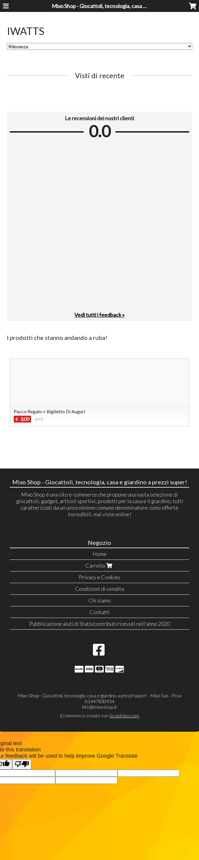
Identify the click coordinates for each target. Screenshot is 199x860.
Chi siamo (99, 600)
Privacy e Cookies (99, 577)
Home (100, 554)
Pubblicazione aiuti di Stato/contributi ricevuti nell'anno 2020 (99, 623)
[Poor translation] (21, 764)
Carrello (99, 565)
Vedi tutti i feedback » (99, 315)
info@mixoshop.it (99, 707)
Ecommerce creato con (99, 715)
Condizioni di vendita (99, 588)
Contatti (100, 612)
